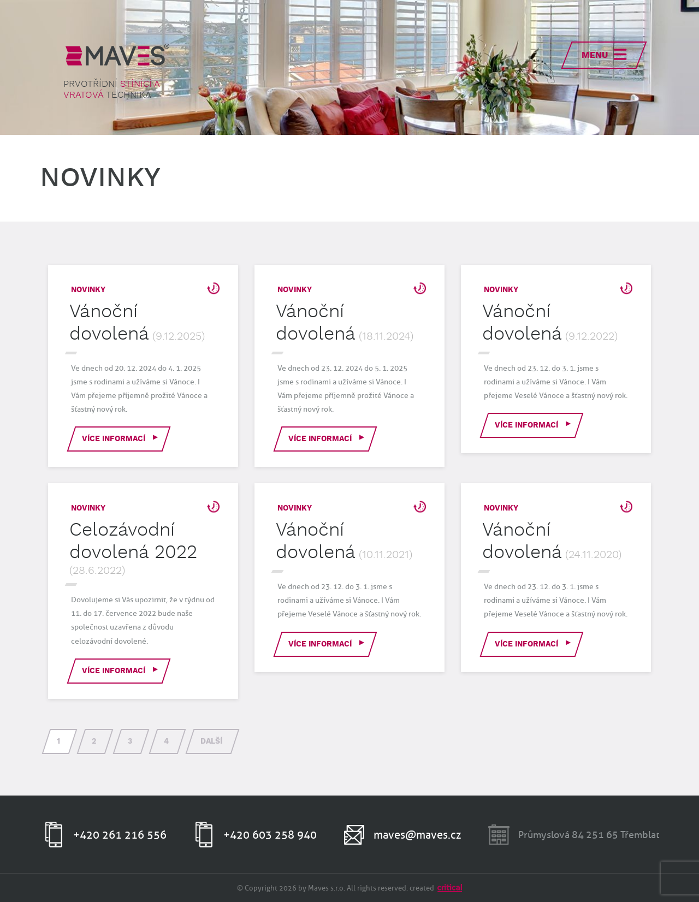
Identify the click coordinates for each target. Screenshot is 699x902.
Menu (595, 55)
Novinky (88, 290)
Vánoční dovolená (109, 323)
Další (211, 741)
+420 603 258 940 (270, 834)
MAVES (117, 55)
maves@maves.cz (417, 834)
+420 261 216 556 (120, 834)
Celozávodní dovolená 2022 (133, 541)
